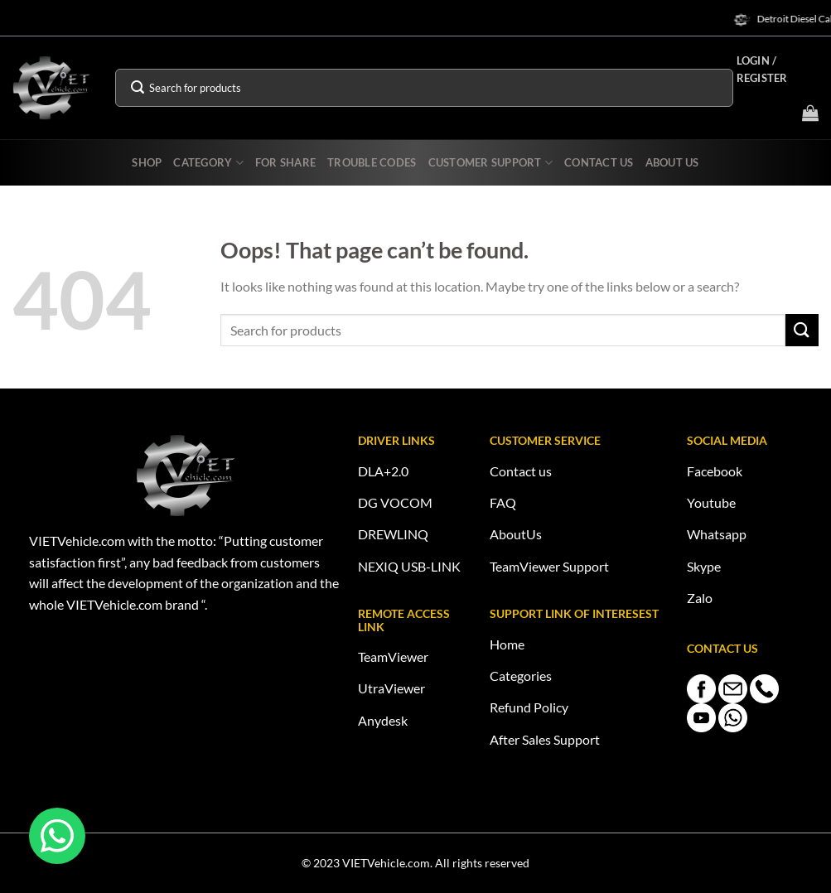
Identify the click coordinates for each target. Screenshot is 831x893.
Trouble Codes (371, 162)
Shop (147, 162)
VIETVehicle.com (386, 863)
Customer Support (490, 163)
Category (208, 163)
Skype (704, 566)
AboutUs (516, 534)
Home (507, 644)
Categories (521, 675)
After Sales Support (545, 739)
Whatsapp (716, 534)
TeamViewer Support (549, 566)
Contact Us (599, 162)
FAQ (503, 502)
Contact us (521, 471)
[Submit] (137, 88)
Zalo (700, 598)
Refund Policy (529, 707)
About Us (672, 162)
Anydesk (383, 720)
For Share (285, 162)
